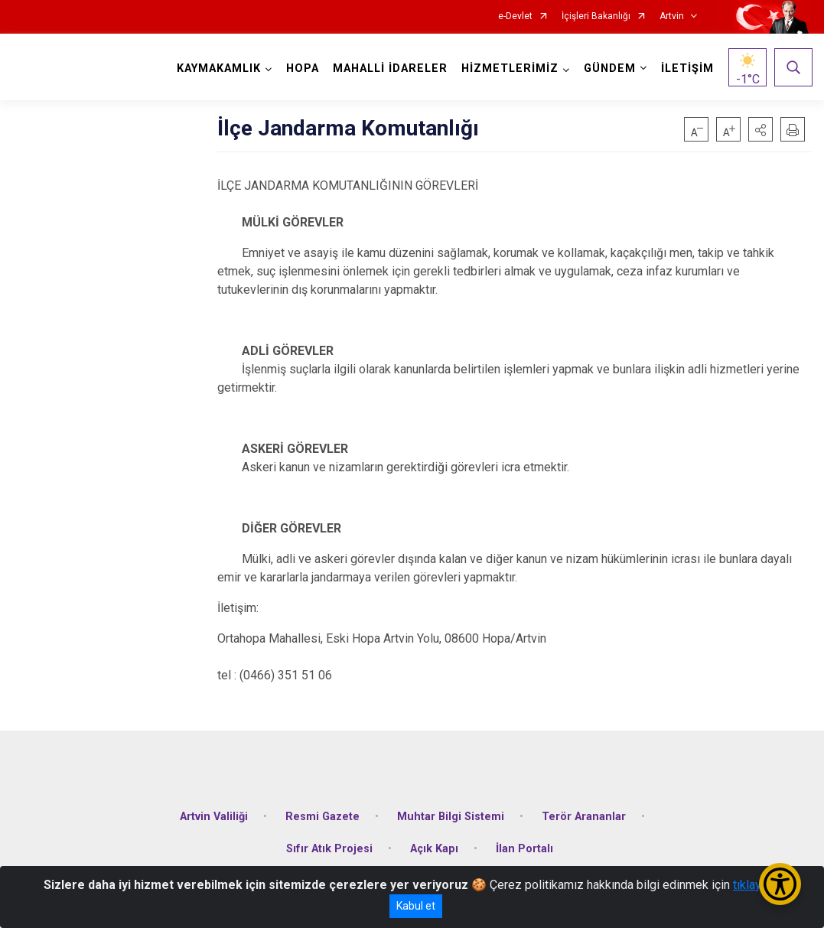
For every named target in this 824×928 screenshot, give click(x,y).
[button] (760, 129)
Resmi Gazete (322, 816)
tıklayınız (756, 885)
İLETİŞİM (687, 68)
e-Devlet (515, 16)
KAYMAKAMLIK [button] (219, 68)
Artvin (672, 16)
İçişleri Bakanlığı (596, 16)
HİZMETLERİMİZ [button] (510, 68)
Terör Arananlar (584, 816)
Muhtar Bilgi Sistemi (450, 816)
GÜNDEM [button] (610, 68)
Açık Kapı (434, 848)
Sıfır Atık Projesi (329, 848)
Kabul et (415, 906)
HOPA (302, 68)
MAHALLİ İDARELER (390, 68)
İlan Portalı (524, 848)
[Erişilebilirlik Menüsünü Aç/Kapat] (780, 884)
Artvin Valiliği (214, 816)
